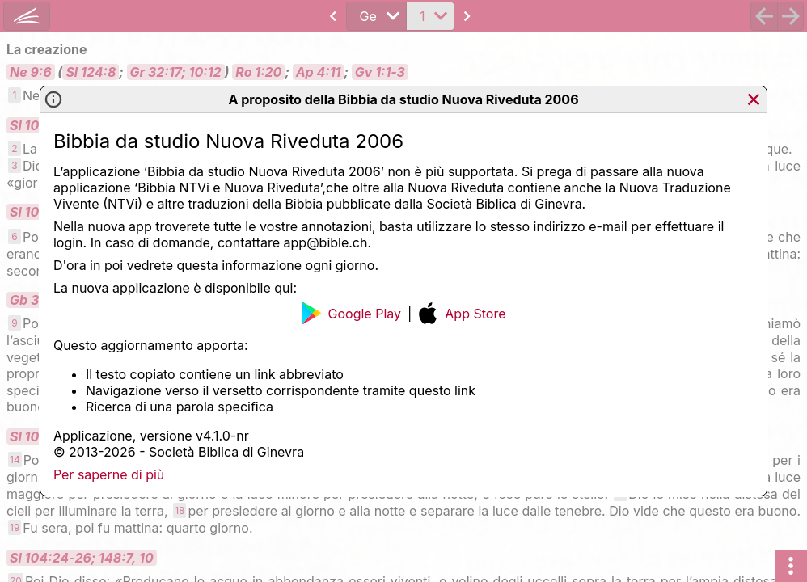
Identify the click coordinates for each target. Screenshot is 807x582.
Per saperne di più (108, 474)
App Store (461, 313)
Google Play (351, 313)
